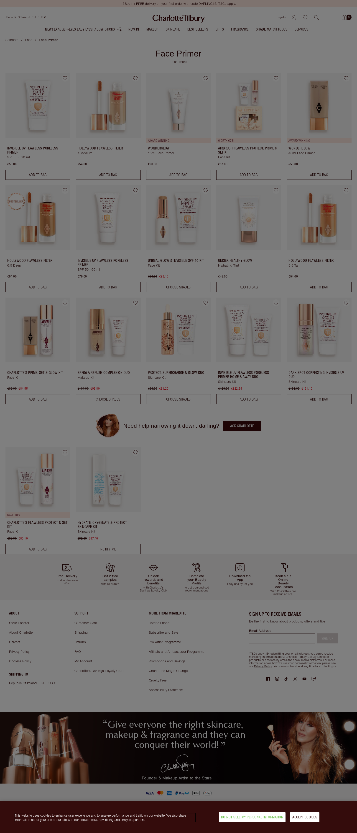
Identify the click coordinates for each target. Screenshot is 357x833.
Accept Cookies (304, 818)
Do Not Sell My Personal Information (252, 818)
